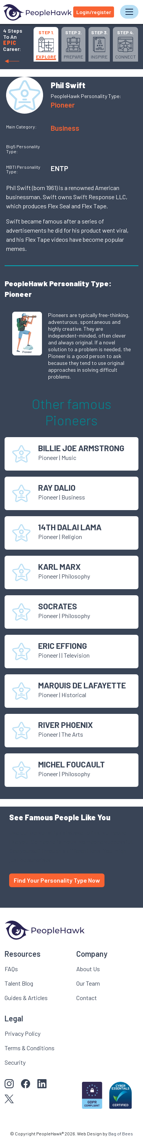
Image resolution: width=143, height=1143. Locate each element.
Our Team (88, 983)
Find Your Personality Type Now (57, 880)
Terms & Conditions (30, 1047)
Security (15, 1062)
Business (65, 128)
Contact (86, 997)
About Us (88, 968)
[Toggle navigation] (129, 12)
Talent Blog (19, 983)
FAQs (11, 968)
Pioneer (63, 104)
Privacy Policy (22, 1033)
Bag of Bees (120, 1133)
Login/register (93, 12)
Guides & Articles (26, 997)
